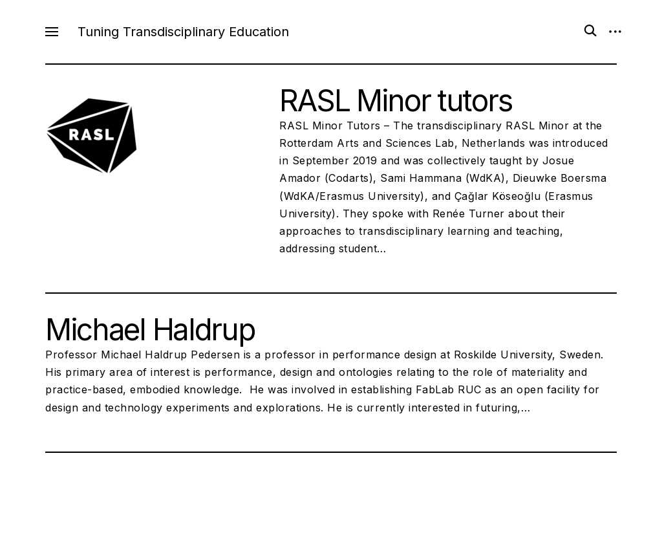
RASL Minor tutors (395, 100)
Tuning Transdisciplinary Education (183, 31)
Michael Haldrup (149, 329)
